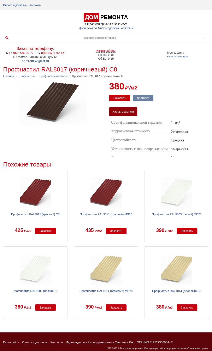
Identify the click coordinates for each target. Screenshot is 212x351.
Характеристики (123, 111)
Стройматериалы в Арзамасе (106, 24)
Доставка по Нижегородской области (106, 28)
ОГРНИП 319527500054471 (155, 342)
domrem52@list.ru (35, 61)
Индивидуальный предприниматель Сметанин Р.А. (100, 342)
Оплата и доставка (15, 5)
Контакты (35, 5)
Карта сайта (11, 342)
